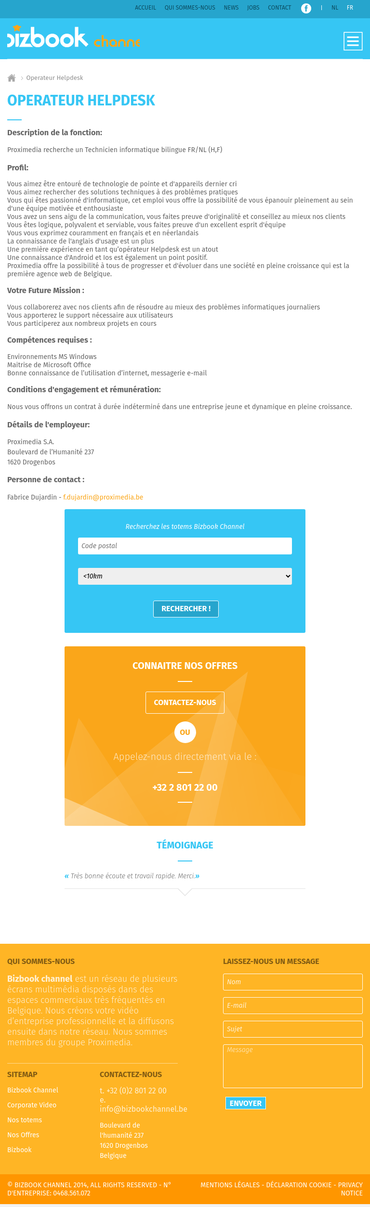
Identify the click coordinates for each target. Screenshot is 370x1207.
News (231, 7)
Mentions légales (230, 1188)
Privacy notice (350, 1192)
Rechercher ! (186, 611)
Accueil (145, 7)
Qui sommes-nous (190, 7)
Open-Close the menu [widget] (353, 41)
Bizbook (19, 1153)
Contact (279, 7)
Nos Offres (23, 1138)
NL (334, 7)
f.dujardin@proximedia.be (103, 500)
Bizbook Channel (80, 40)
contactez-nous (185, 705)
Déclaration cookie (298, 1188)
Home (11, 81)
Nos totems (24, 1123)
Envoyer (246, 1105)
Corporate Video (31, 1108)
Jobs (253, 7)
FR (350, 7)
